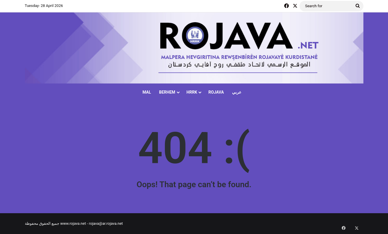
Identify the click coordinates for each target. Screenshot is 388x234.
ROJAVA (216, 92)
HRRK (192, 92)
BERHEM (167, 92)
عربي (236, 92)
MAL (146, 92)
